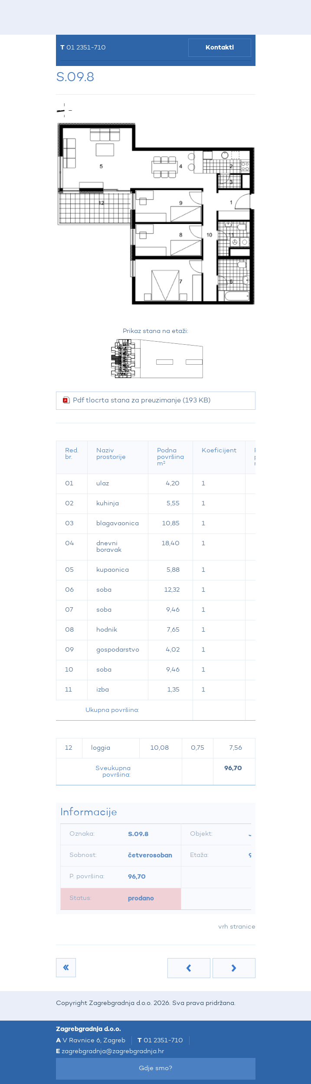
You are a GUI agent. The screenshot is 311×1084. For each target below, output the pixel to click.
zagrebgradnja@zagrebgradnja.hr (113, 1051)
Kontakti (220, 47)
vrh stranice (236, 927)
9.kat (62, 967)
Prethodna (188, 968)
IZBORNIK (72, 17)
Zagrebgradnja (111, 18)
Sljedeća (234, 968)
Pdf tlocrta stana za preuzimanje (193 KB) (142, 400)
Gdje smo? (156, 1068)
